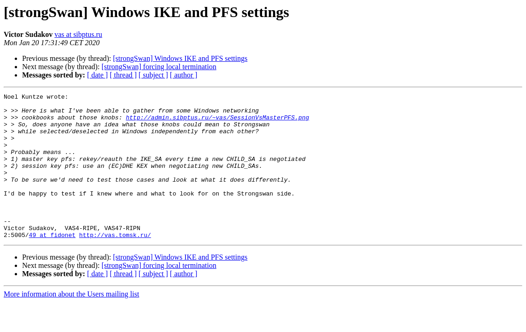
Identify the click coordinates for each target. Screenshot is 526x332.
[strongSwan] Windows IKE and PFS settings (180, 58)
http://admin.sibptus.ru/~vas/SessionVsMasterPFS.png (217, 123)
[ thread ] (123, 75)
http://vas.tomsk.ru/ (115, 264)
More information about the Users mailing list (71, 323)
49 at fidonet (52, 264)
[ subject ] (153, 75)
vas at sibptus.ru (78, 34)
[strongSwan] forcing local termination (158, 67)
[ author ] (184, 75)
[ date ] (97, 75)
